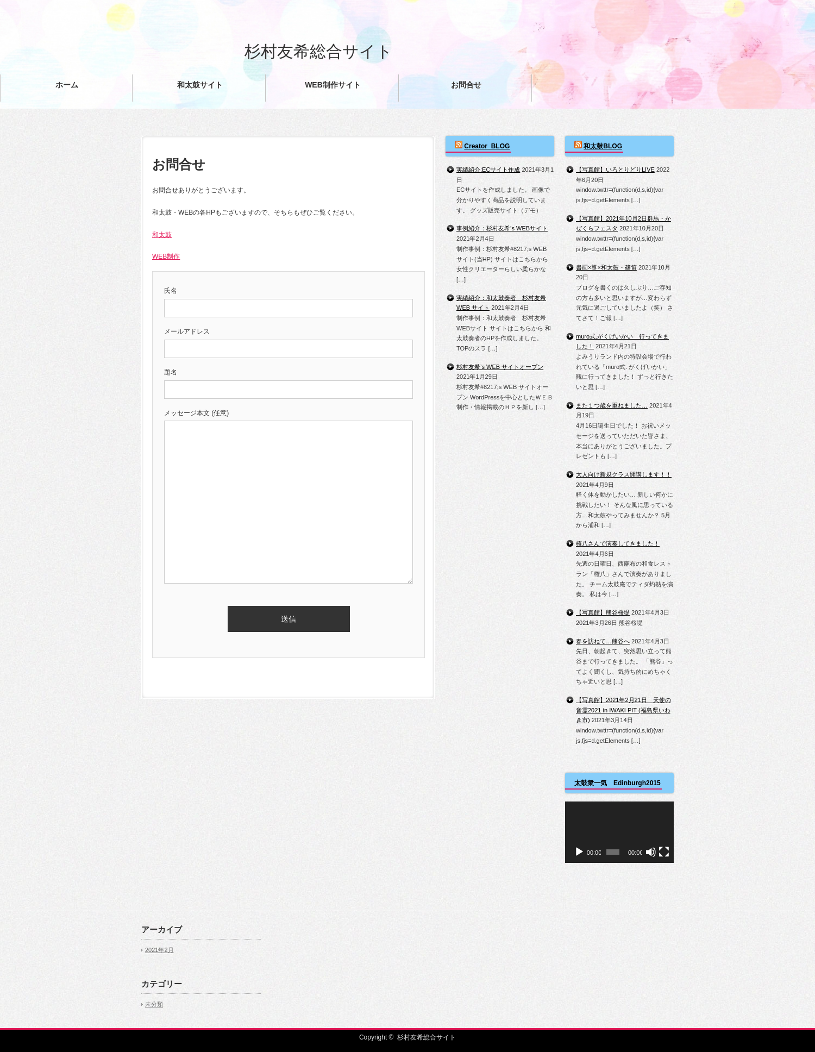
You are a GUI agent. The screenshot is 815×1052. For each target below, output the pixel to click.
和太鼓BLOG (603, 146)
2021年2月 (159, 950)
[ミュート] (650, 852)
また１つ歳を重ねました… (612, 405)
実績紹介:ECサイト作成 (488, 169)
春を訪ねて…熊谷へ (603, 641)
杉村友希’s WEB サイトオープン (499, 367)
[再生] (579, 852)
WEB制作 (166, 256)
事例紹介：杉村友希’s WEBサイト (502, 228)
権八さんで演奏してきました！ (618, 543)
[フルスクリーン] (664, 852)
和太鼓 (162, 235)
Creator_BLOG (487, 146)
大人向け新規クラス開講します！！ (624, 474)
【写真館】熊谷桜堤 (603, 612)
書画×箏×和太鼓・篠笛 (606, 267)
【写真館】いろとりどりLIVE (615, 169)
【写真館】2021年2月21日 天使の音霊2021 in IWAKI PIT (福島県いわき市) (623, 710)
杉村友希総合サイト (318, 51)
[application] (619, 832)
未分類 (154, 1004)
